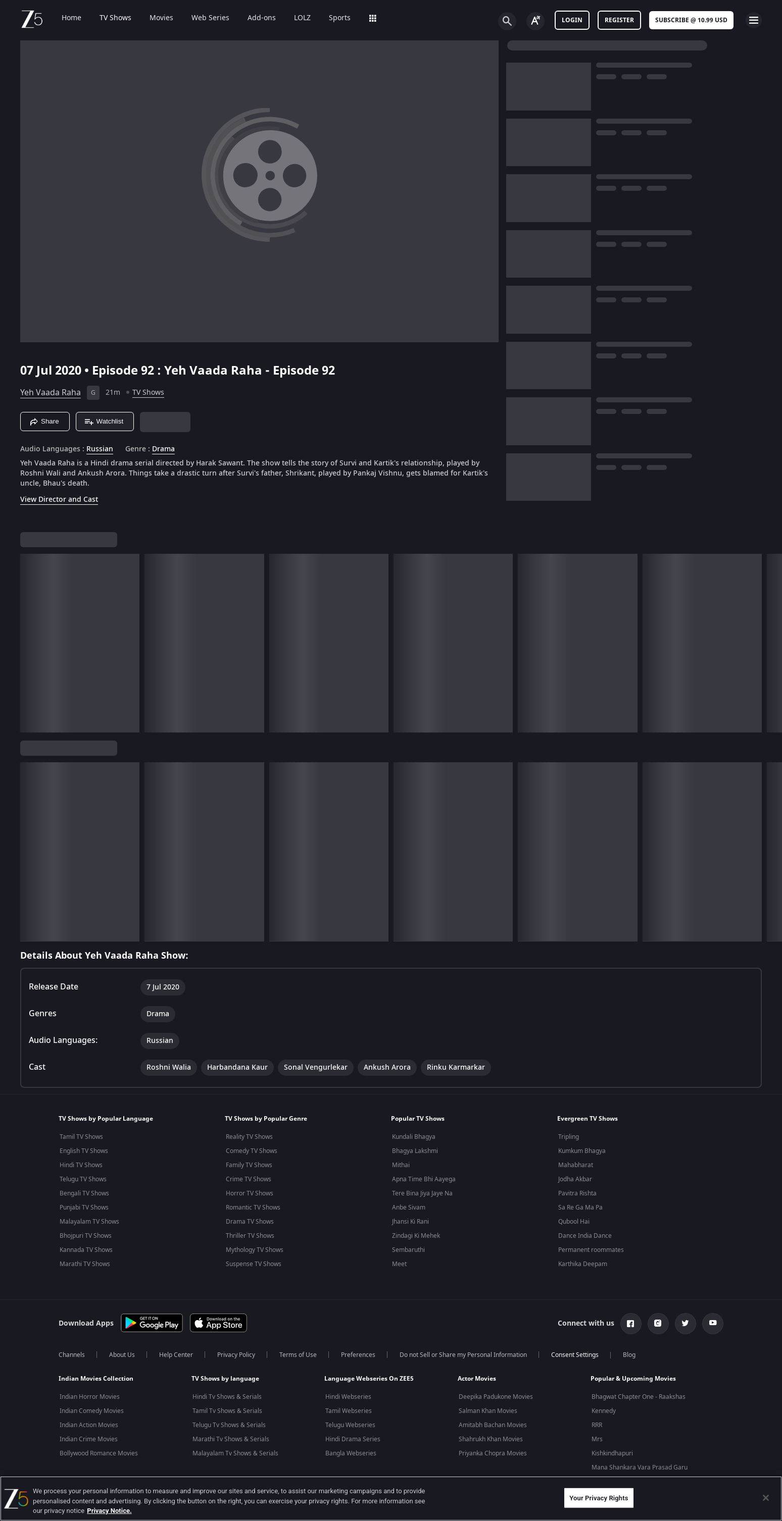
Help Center (176, 1354)
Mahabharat (575, 1165)
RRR (597, 1425)
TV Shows (108, 18)
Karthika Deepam (582, 1264)
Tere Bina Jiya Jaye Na (422, 1193)
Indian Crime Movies (89, 1439)
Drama (163, 449)
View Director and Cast (59, 499)
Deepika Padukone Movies (496, 1396)
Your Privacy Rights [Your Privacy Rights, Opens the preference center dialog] (598, 1497)
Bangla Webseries (350, 1453)
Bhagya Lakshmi (415, 1151)
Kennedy (604, 1410)
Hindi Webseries (348, 1396)
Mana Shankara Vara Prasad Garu (640, 1467)
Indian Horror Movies (90, 1396)
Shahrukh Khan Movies (491, 1439)
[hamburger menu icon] (754, 20)
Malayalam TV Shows (89, 1221)
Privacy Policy (236, 1354)
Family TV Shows (249, 1165)
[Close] (766, 1498)
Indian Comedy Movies (92, 1410)
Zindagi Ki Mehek (416, 1235)
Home (64, 18)
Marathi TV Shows (85, 1264)
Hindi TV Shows (81, 1165)
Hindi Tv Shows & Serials (227, 1396)
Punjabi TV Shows (84, 1207)
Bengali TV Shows (84, 1193)
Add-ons (254, 18)
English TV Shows (84, 1151)
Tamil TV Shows (81, 1136)
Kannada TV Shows (86, 1249)
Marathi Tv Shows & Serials (230, 1439)
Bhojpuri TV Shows (86, 1235)
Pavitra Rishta (577, 1193)
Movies (154, 18)
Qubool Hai (574, 1221)
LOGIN (572, 20)
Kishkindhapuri (612, 1453)
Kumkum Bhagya (582, 1151)
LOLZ (295, 18)
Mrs (597, 1439)
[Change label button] (535, 21)
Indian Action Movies (89, 1425)
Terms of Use (298, 1354)
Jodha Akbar (575, 1179)
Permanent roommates (591, 1249)
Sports (333, 18)
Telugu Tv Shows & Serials (229, 1425)
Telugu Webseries (350, 1425)
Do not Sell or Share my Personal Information (463, 1354)
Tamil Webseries (348, 1410)
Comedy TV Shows (251, 1151)
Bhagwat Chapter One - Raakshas (639, 1396)
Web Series (203, 18)
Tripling (568, 1136)
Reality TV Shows (249, 1136)
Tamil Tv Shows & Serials (227, 1410)
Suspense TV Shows (253, 1264)
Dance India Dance (585, 1235)
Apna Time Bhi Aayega (424, 1179)
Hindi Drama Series (352, 1439)
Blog (629, 1354)
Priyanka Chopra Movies (493, 1453)
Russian (99, 449)
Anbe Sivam (408, 1207)
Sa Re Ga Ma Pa (580, 1207)
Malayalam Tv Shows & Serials (235, 1453)
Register (619, 20)
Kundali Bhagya (413, 1136)
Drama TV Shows (250, 1221)
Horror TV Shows (249, 1193)
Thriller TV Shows (250, 1235)
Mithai (401, 1165)
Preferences (358, 1354)
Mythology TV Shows (254, 1249)
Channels (72, 1354)
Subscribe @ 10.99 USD (691, 20)
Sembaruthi (408, 1249)
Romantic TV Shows (253, 1207)
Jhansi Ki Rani (410, 1221)
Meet (399, 1264)
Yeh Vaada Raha (50, 393)
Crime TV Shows (248, 1179)
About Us (122, 1354)
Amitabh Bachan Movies (493, 1425)
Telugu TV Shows (83, 1179)
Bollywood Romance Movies (99, 1453)
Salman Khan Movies (488, 1410)
